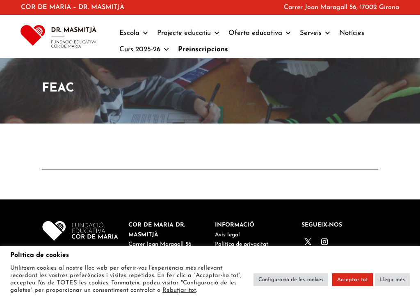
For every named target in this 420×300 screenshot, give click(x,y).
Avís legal (227, 235)
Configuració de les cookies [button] (290, 279)
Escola (134, 33)
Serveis (315, 33)
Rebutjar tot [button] (179, 290)
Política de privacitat (241, 244)
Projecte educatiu (188, 33)
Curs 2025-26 (144, 49)
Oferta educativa (260, 33)
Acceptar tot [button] (352, 279)
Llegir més (392, 279)
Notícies (351, 33)
